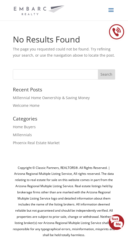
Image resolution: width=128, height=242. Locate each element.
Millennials (22, 134)
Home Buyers (24, 126)
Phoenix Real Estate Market (36, 142)
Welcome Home (26, 105)
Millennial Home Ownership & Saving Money (51, 97)
